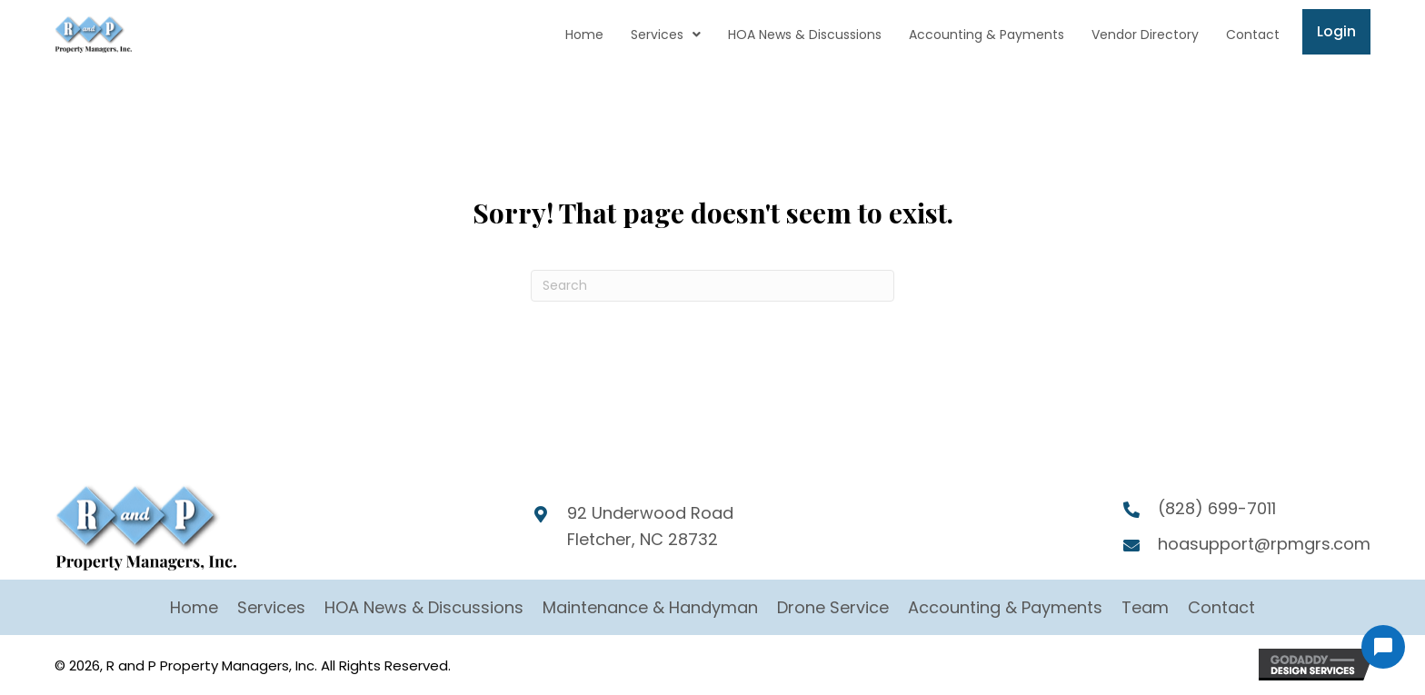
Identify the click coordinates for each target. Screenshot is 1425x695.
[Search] (712, 286)
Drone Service (833, 607)
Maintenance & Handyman (650, 607)
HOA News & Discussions (423, 607)
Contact (1221, 607)
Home (194, 607)
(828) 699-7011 (1217, 508)
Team (1145, 607)
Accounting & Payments (1005, 607)
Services (271, 607)
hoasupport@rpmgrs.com (1264, 543)
